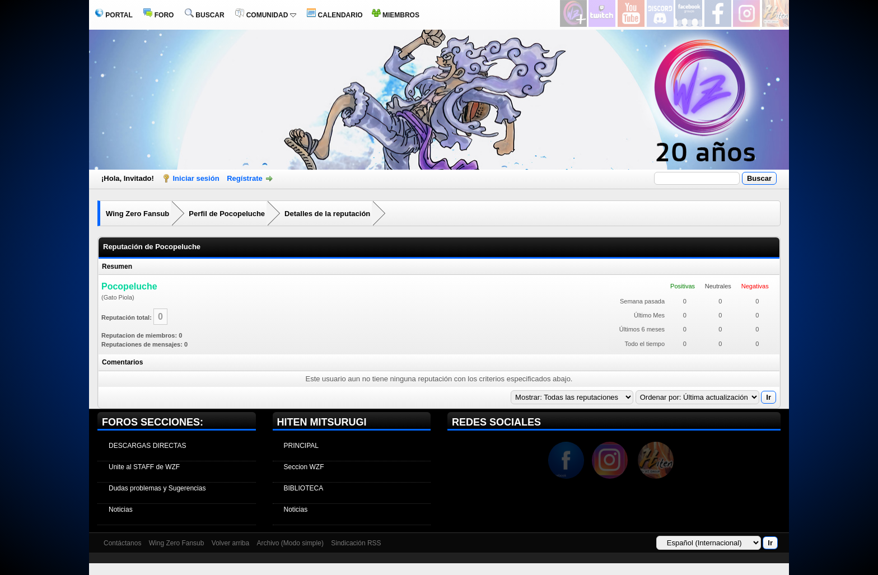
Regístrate (245, 178)
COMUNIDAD (265, 15)
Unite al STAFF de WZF (144, 467)
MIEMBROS (395, 15)
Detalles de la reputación (327, 213)
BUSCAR (205, 15)
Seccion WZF (304, 467)
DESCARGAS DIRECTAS (147, 446)
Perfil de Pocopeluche (227, 213)
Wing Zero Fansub (137, 213)
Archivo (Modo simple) (290, 543)
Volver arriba (230, 543)
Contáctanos (122, 543)
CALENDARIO (334, 15)
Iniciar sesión (196, 178)
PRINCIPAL (301, 446)
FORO (158, 15)
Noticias (121, 509)
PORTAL (114, 15)
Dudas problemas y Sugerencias (157, 488)
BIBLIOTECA (304, 488)
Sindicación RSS (356, 543)
